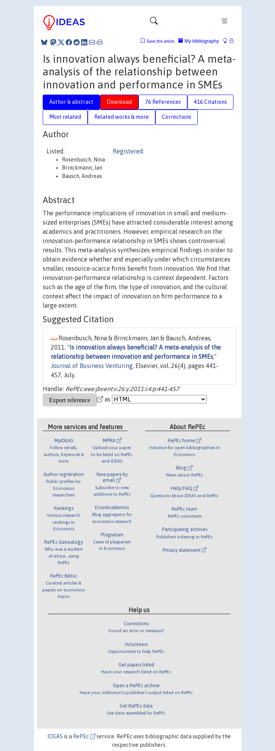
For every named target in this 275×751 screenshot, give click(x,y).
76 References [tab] (163, 102)
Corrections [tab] (176, 117)
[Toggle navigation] (154, 22)
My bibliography (198, 41)
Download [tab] (119, 102)
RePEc (84, 736)
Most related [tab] (65, 117)
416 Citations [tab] (210, 102)
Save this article (160, 41)
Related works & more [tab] (121, 117)
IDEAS (55, 736)
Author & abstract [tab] (71, 102)
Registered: (128, 151)
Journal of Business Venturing (92, 365)
